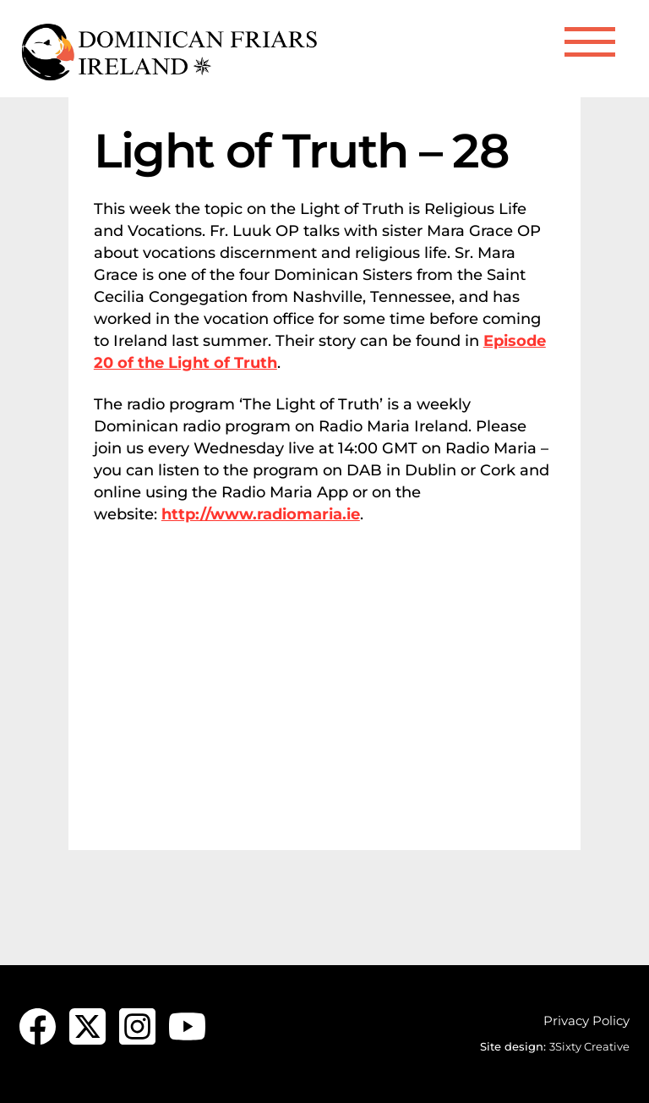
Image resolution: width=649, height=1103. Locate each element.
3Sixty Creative (589, 1046)
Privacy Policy (586, 1020)
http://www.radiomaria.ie (260, 514)
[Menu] (590, 42)
